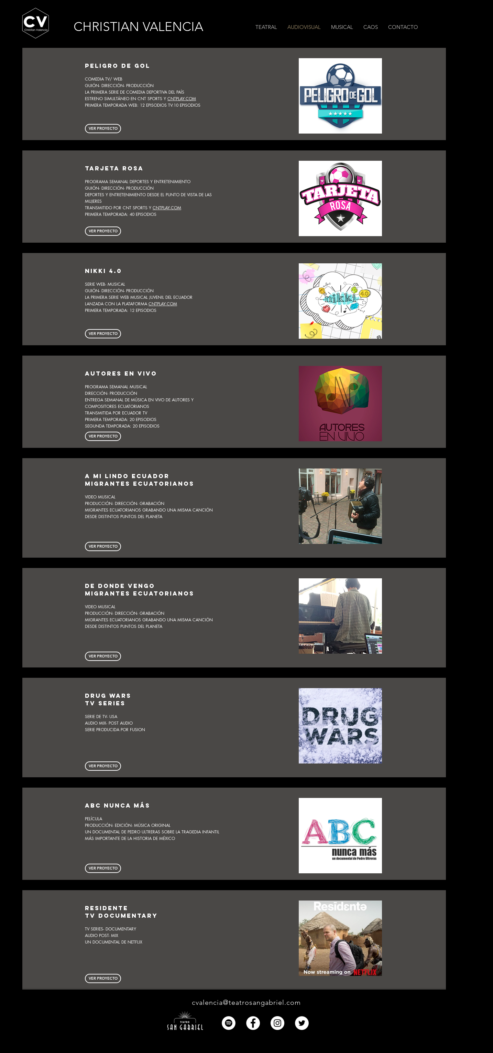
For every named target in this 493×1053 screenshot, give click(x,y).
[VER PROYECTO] (103, 436)
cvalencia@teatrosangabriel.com (246, 1002)
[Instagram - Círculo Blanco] (277, 1023)
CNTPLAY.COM (181, 99)
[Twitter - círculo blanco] (302, 1023)
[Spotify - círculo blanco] (228, 1023)
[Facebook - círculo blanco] (253, 1023)
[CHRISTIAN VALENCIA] (145, 26)
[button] (403, 27)
